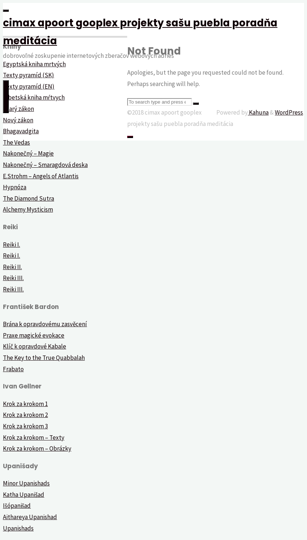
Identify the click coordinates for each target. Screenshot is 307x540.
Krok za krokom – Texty (33, 437)
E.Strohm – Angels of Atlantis (41, 176)
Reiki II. (12, 267)
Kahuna (258, 112)
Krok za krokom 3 (25, 426)
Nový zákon (18, 120)
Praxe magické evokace (33, 335)
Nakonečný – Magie (28, 153)
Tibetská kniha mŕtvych (34, 97)
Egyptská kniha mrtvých (34, 64)
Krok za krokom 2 (25, 415)
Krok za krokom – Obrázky (37, 448)
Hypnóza (14, 187)
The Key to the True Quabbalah (44, 358)
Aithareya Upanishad (30, 517)
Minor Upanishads (26, 483)
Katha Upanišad (23, 495)
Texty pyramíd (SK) (28, 75)
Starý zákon (18, 109)
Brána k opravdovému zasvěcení (45, 324)
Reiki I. (11, 245)
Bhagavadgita (21, 131)
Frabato (13, 369)
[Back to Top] (130, 137)
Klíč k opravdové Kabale (34, 346)
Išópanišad (17, 506)
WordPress (289, 112)
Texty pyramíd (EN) (28, 86)
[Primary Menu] (6, 96)
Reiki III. (13, 278)
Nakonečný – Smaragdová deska (45, 165)
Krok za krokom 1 (25, 404)
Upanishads (18, 528)
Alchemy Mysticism (28, 209)
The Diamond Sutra (28, 198)
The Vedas (16, 142)
